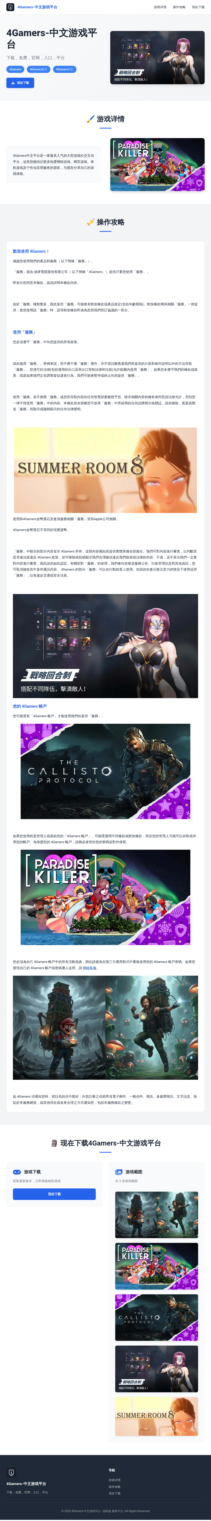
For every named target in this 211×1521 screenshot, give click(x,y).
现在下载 (198, 7)
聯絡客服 (89, 969)
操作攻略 (179, 7)
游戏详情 (160, 7)
